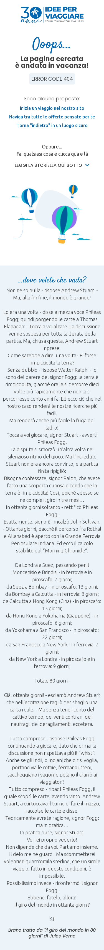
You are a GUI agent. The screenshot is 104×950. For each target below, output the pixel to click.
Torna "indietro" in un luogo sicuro (52, 125)
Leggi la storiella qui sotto (52, 165)
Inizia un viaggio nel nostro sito (52, 108)
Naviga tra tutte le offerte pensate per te (52, 116)
